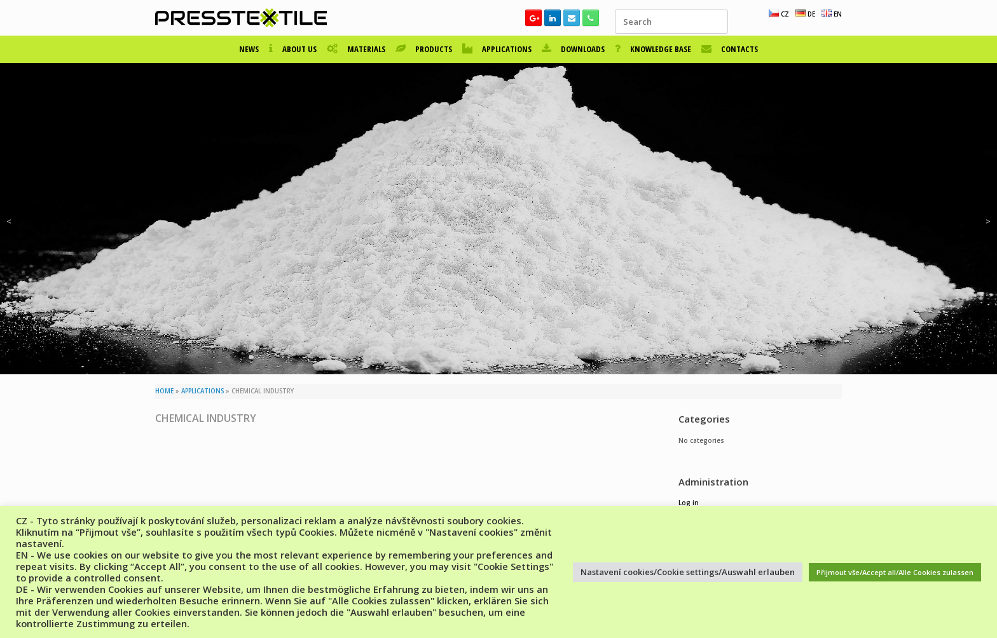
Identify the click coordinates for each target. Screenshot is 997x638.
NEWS (249, 49)
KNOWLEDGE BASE (653, 49)
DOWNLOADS (573, 49)
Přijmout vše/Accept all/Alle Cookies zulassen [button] (894, 572)
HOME (164, 391)
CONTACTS (729, 49)
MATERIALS (356, 49)
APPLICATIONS (497, 49)
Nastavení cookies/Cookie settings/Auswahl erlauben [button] (688, 572)
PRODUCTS (423, 49)
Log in (688, 502)
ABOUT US (293, 49)
